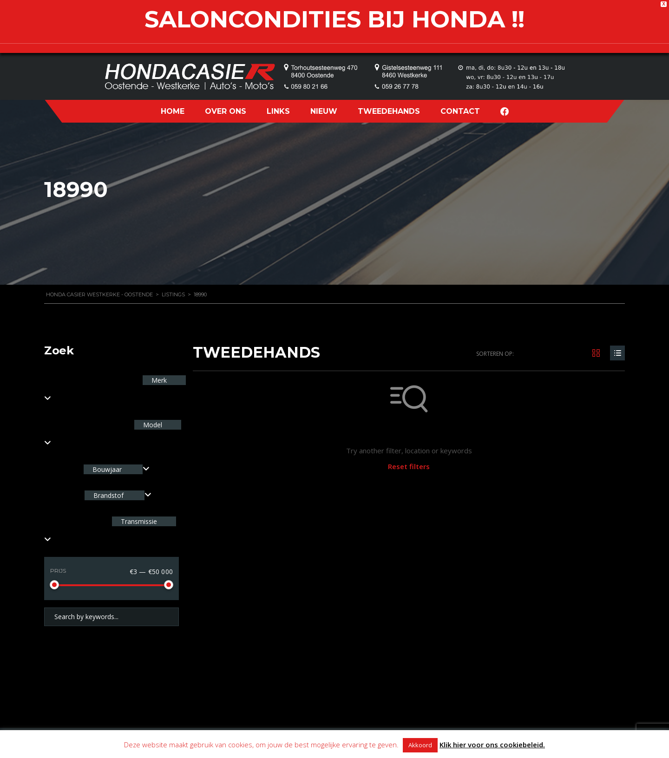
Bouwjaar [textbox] (107, 469)
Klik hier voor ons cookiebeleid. (492, 744)
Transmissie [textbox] (138, 521)
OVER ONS (225, 111)
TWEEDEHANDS (389, 111)
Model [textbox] (151, 424)
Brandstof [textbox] (108, 495)
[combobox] (117, 469)
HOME (172, 111)
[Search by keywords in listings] (111, 617)
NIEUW (323, 111)
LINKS (278, 111)
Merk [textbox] (158, 380)
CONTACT (460, 111)
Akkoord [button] (420, 745)
